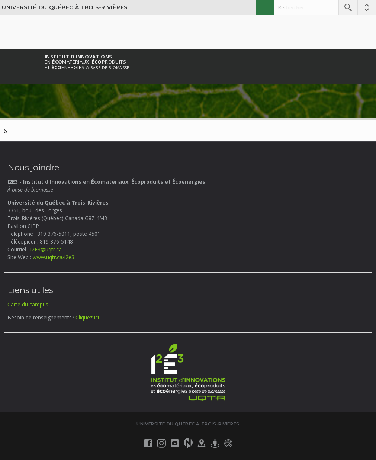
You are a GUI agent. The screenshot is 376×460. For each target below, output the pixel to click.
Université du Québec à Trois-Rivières (65, 7)
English (265, 7)
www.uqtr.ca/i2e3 (53, 257)
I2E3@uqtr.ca (46, 249)
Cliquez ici (87, 317)
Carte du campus (27, 304)
